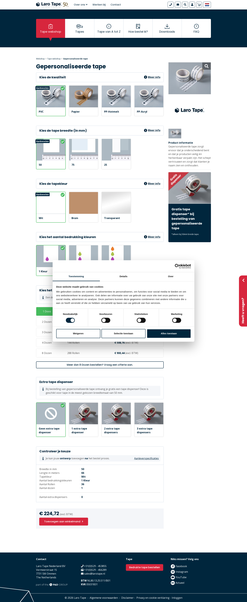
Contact (116, 4)
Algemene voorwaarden (104, 597)
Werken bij (99, 4)
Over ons (80, 4)
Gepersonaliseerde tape (75, 58)
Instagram (182, 571)
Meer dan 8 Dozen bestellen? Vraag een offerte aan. (100, 365)
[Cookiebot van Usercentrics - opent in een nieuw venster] (177, 266)
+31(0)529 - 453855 (95, 566)
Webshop (40, 58)
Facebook (181, 566)
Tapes (79, 32)
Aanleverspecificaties (146, 458)
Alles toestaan (169, 333)
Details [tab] (123, 276)
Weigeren (78, 333)
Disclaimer (127, 597)
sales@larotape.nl (94, 573)
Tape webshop (50, 32)
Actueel (180, 582)
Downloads (167, 32)
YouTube (181, 577)
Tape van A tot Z (109, 32)
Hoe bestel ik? (138, 32)
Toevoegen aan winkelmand (62, 521)
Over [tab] (171, 276)
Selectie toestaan (123, 333)
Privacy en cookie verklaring (152, 597)
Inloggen (177, 597)
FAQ (196, 32)
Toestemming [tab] (76, 276)
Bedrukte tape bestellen (144, 567)
